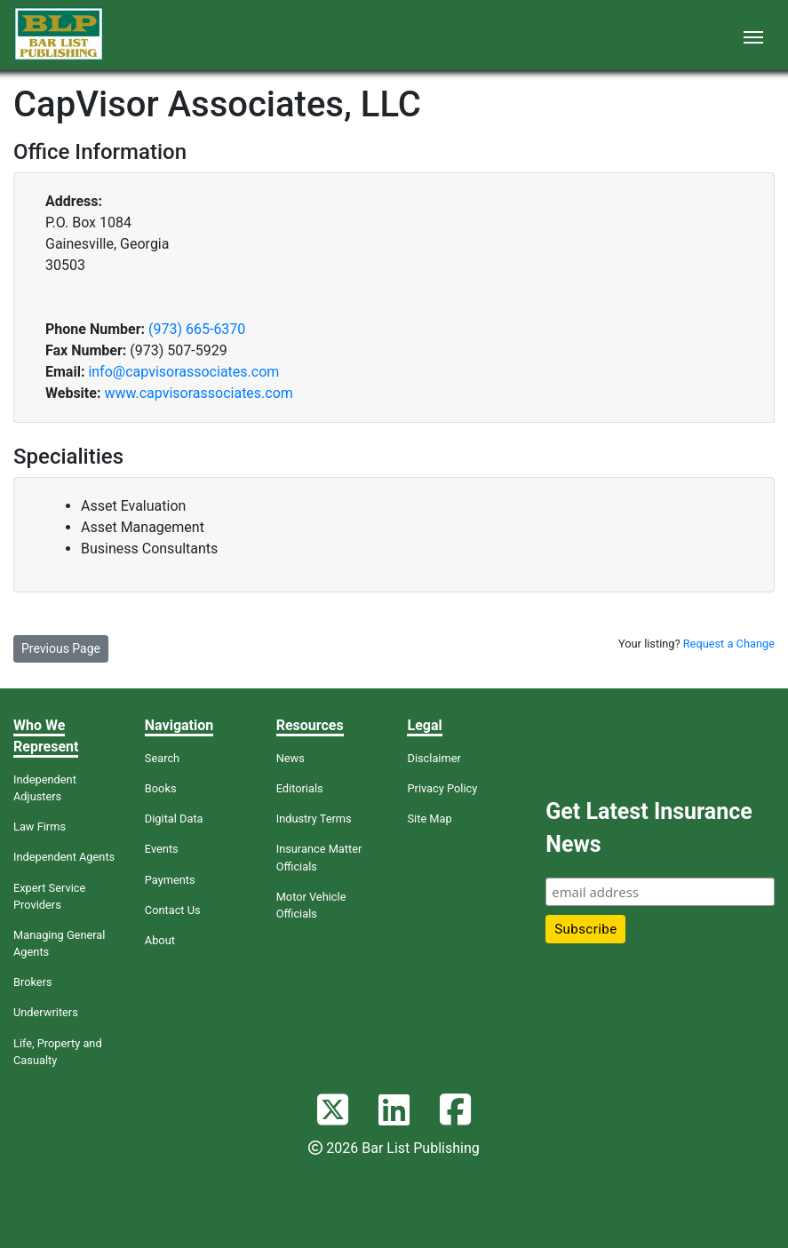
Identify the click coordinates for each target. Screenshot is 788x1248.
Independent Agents (64, 856)
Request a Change (729, 643)
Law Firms (39, 826)
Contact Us (173, 910)
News (290, 758)
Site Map (429, 818)
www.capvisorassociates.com (198, 393)
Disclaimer (433, 758)
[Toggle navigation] (753, 35)
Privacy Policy (442, 788)
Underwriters (45, 1012)
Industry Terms (314, 818)
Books (161, 788)
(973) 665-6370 (196, 329)
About (160, 940)
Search (162, 758)
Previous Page (60, 648)
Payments (170, 879)
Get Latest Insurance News (648, 828)
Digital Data (174, 818)
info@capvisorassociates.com (183, 371)
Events (162, 848)
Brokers (32, 982)
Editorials (299, 788)
